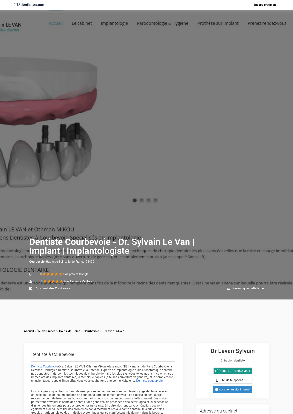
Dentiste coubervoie (149, 380)
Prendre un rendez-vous (232, 371)
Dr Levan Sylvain (113, 331)
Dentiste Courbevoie (44, 366)
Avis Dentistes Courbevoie (49, 288)
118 (29, 5)
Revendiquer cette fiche (245, 288)
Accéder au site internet (232, 389)
